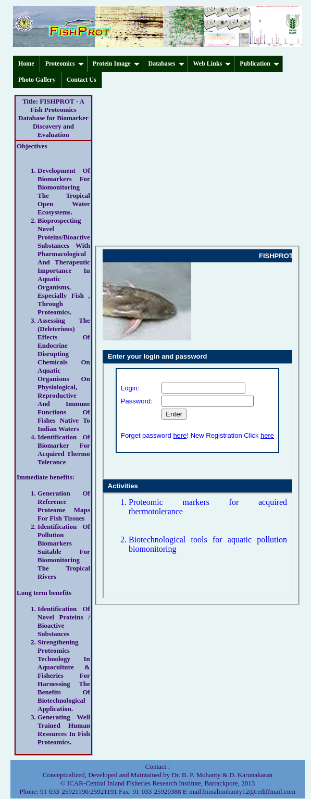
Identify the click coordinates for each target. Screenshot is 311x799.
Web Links (212, 63)
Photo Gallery (37, 79)
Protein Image (116, 63)
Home (26, 63)
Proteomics (64, 63)
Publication (259, 63)
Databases (166, 63)
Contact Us (81, 79)
